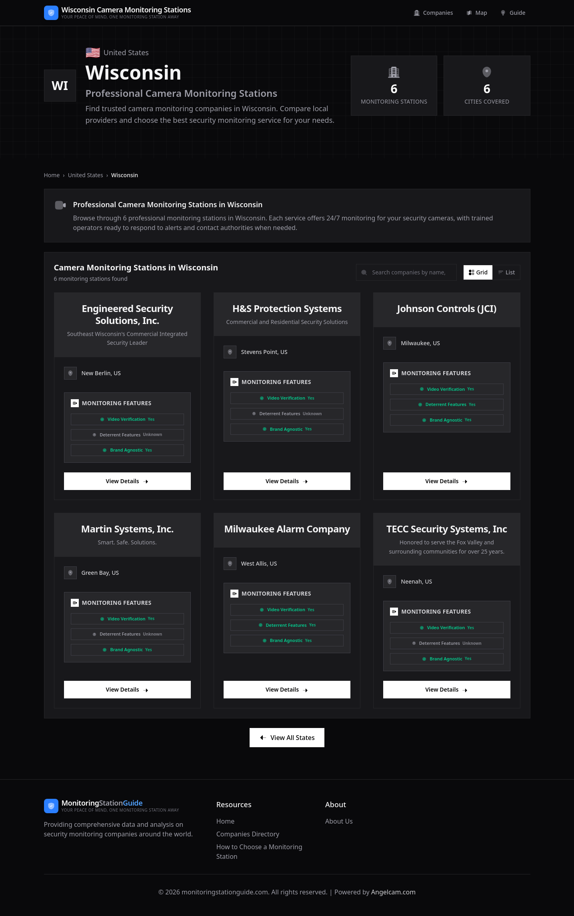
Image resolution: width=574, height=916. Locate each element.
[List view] (506, 272)
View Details (127, 481)
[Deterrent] (127, 435)
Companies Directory (247, 834)
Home (52, 175)
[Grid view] (478, 272)
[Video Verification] (127, 419)
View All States (287, 737)
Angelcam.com (393, 892)
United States (85, 175)
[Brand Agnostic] (127, 450)
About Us (339, 821)
